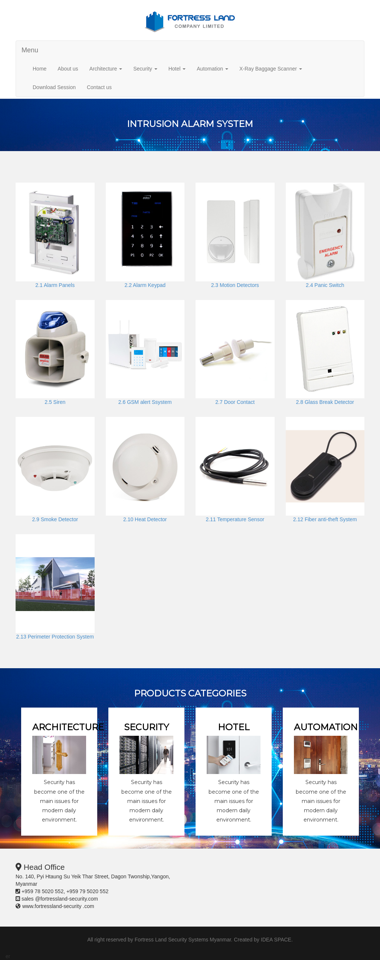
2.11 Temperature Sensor (235, 519)
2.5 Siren (55, 402)
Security (145, 69)
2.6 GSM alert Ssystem (145, 402)
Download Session (54, 87)
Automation (212, 69)
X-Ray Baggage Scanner (270, 69)
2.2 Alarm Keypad (145, 285)
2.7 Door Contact (235, 402)
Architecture (105, 69)
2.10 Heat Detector (145, 519)
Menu (30, 50)
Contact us (99, 87)
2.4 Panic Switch (325, 285)
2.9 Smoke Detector (55, 519)
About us (68, 69)
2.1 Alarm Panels (55, 285)
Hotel (177, 69)
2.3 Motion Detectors (235, 285)
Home (39, 69)
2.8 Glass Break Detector (325, 402)
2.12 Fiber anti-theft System (325, 519)
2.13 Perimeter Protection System (55, 637)
